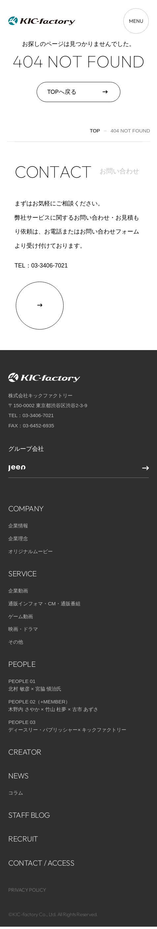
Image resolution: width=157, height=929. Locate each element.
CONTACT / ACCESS (41, 859)
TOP (95, 130)
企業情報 (18, 522)
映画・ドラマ (23, 626)
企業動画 (18, 587)
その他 (15, 639)
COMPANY (26, 505)
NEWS (18, 772)
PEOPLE (21, 661)
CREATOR (24, 748)
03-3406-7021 (49, 265)
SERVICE (22, 570)
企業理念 (18, 535)
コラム (15, 790)
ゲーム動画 (20, 613)
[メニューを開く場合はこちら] (135, 20)
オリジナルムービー (30, 548)
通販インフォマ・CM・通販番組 (44, 600)
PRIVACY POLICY (27, 886)
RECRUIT (23, 835)
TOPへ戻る (62, 91)
